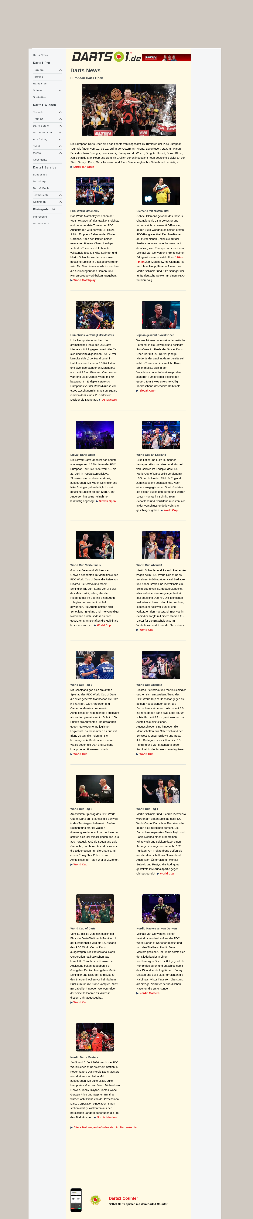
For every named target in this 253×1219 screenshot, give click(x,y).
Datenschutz (41, 223)
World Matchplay (85, 280)
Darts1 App (40, 181)
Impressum (40, 216)
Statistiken (40, 97)
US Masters (109, 399)
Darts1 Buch (41, 188)
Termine (38, 76)
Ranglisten (40, 83)
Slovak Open (147, 390)
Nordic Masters (149, 993)
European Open (84, 166)
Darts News (40, 55)
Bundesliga (40, 174)
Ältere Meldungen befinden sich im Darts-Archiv (105, 1127)
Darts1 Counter (123, 1198)
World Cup (171, 510)
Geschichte (40, 159)
